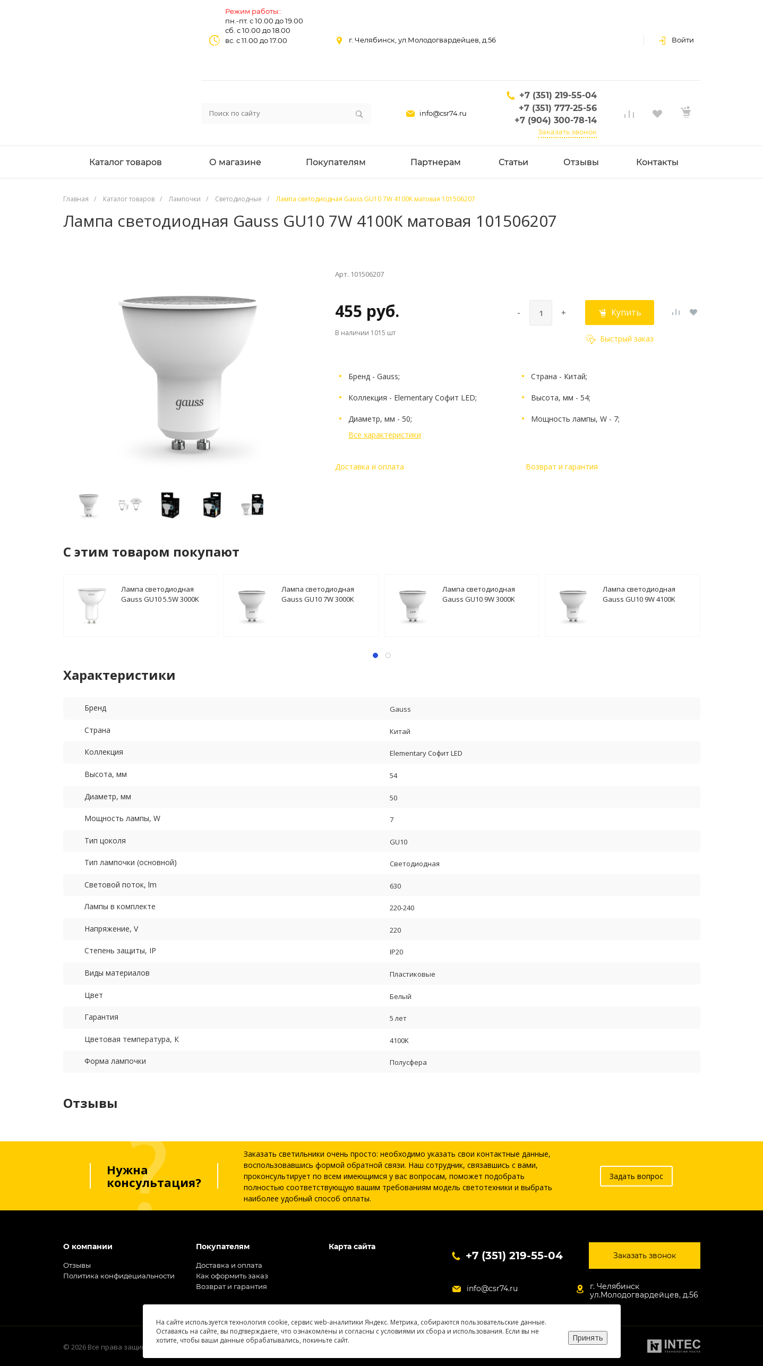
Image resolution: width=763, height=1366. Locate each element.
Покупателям (223, 1246)
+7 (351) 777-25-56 (558, 108)
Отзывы (77, 1265)
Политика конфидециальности (119, 1275)
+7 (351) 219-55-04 (558, 95)
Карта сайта (352, 1246)
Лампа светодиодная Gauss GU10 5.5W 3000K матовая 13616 (160, 593)
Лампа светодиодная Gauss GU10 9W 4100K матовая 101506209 (639, 593)
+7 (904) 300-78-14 (556, 120)
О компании (88, 1246)
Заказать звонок (567, 131)
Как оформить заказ (232, 1275)
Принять (587, 1338)
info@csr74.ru (443, 113)
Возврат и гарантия (562, 467)
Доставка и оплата (369, 467)
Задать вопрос (636, 1176)
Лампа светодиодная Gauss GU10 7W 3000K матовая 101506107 (317, 593)
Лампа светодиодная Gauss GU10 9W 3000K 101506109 (478, 593)
